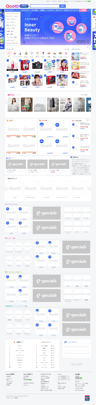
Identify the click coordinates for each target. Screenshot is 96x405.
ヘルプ (71, 1)
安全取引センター (45, 386)
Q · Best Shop (78, 120)
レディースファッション (13, 13)
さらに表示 (67, 49)
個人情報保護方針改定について (79, 164)
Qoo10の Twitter (79, 388)
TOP (94, 52)
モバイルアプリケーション (64, 379)
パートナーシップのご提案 (81, 383)
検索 (62, 6)
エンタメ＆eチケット (72, 342)
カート (61, 1)
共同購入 (11, 120)
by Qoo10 (18, 95)
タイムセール (75, 49)
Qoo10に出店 (77, 1)
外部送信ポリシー (45, 383)
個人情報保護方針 (45, 381)
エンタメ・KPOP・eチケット (13, 43)
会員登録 (8, 376)
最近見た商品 (61, 388)
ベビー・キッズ (10, 40)
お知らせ (75, 157)
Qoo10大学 (85, 1)
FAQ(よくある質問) (45, 378)
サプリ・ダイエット (12, 19)
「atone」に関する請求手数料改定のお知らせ (81, 168)
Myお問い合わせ (44, 376)
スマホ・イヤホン (11, 28)
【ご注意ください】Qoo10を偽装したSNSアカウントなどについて (81, 172)
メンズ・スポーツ (11, 22)
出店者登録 (26, 376)
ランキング (9, 49)
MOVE (11, 95)
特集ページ (11, 158)
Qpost (67, 1)
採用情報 (77, 378)
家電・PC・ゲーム (11, 25)
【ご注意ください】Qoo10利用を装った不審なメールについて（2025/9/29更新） (81, 170)
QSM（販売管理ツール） (64, 376)
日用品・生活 (10, 31)
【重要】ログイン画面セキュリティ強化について (81, 174)
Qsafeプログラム (45, 388)
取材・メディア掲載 (80, 385)
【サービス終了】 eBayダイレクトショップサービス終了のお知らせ (81, 159)
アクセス (43, 385)
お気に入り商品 (61, 387)
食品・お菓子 (10, 34)
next (89, 102)
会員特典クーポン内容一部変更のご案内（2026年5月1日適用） (81, 166)
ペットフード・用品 (12, 37)
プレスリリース (79, 379)
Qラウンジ (26, 385)
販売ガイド (26, 378)
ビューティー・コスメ (12, 16)
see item (69, 208)
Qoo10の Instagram (79, 390)
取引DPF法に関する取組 (46, 390)
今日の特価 (44, 120)
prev (6, 102)
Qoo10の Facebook (79, 386)
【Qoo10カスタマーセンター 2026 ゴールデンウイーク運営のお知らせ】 (81, 162)
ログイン (48, 1)
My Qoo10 (54, 1)
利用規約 (43, 379)
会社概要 (77, 376)
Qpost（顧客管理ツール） (64, 378)
